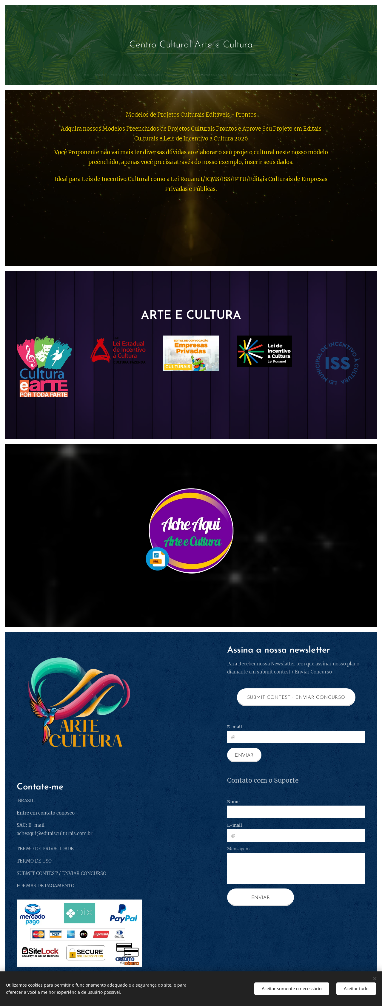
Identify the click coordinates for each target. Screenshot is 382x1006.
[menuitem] (30, 74)
